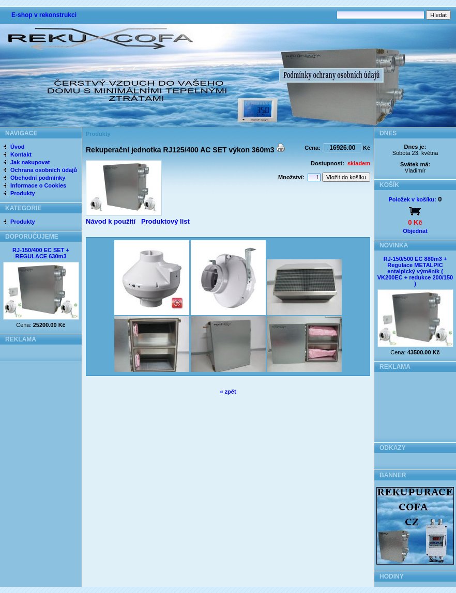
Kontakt (21, 154)
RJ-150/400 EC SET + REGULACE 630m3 (40, 253)
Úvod (17, 147)
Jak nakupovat (30, 162)
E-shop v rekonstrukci (44, 15)
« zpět (228, 391)
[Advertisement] (415, 404)
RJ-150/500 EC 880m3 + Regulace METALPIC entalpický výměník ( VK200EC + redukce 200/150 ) (415, 271)
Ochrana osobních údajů (43, 170)
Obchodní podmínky (37, 178)
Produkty (22, 193)
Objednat (415, 231)
